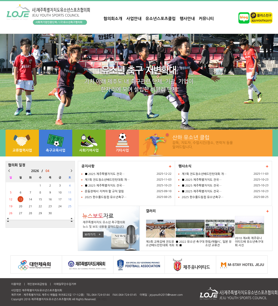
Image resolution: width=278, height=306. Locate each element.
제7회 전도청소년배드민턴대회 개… (107, 179)
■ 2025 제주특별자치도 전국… (105, 174)
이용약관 (16, 284)
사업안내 (133, 19)
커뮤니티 (206, 19)
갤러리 (151, 211)
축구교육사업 (55, 150)
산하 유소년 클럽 (191, 137)
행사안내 (187, 19)
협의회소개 (112, 19)
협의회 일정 (16, 165)
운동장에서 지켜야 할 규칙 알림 (104, 191)
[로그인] (102, 299)
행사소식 (184, 166)
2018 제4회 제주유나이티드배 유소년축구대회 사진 (249, 242)
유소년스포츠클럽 (160, 19)
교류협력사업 (22, 150)
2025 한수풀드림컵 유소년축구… (106, 197)
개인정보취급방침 (37, 284)
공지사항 (88, 166)
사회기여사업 (89, 150)
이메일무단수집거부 (65, 284)
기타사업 (122, 150)
